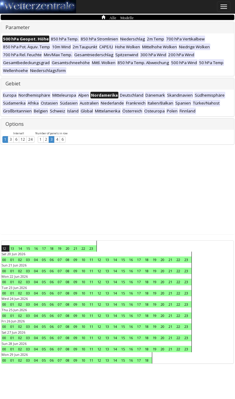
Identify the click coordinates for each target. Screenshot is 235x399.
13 (12, 248)
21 (75, 248)
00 (4, 259)
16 (36, 248)
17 (44, 248)
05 (44, 259)
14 (20, 248)
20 (67, 248)
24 (30, 139)
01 (12, 259)
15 (28, 248)
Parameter (17, 27)
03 (28, 259)
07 (59, 259)
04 (36, 259)
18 (52, 248)
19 (59, 248)
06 (52, 259)
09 (75, 259)
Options (14, 124)
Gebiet (12, 83)
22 (83, 248)
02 (20, 259)
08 (67, 259)
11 (91, 259)
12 (23, 139)
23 (91, 248)
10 (83, 259)
